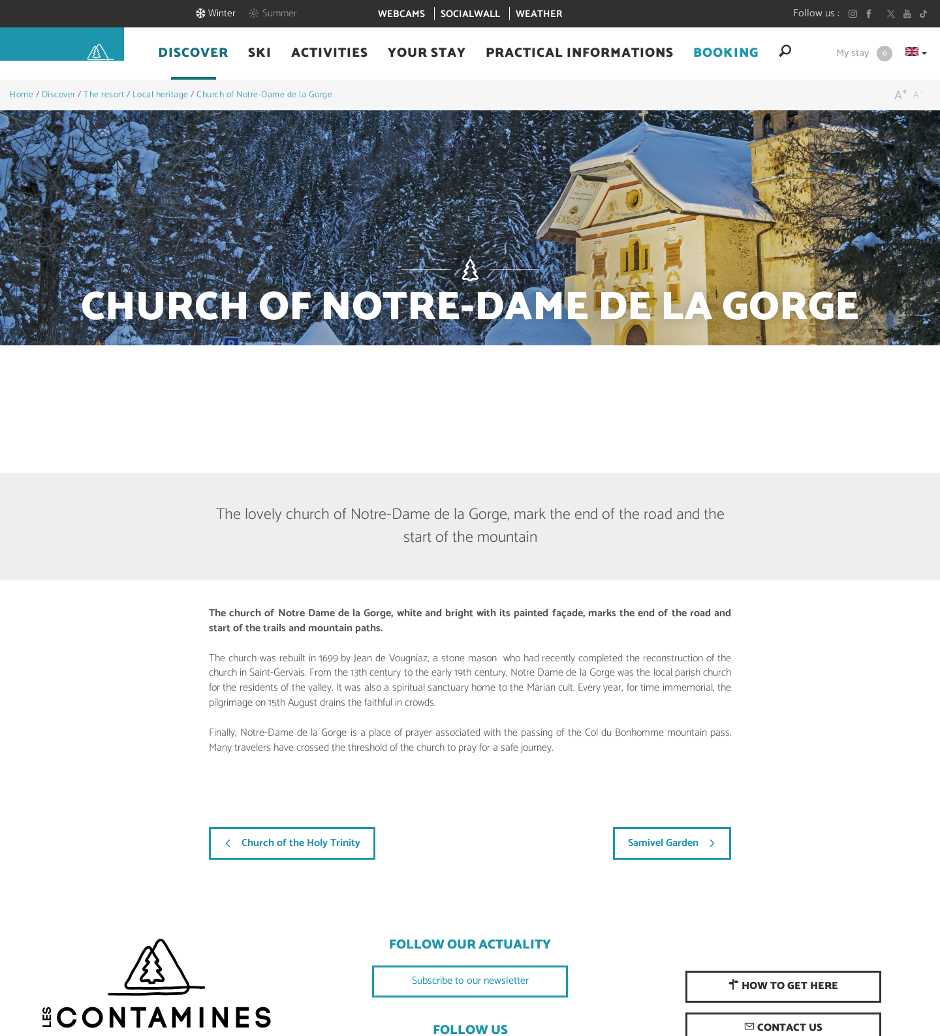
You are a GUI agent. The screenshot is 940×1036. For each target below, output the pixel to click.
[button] (193, 82)
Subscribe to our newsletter (470, 981)
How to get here (783, 986)
